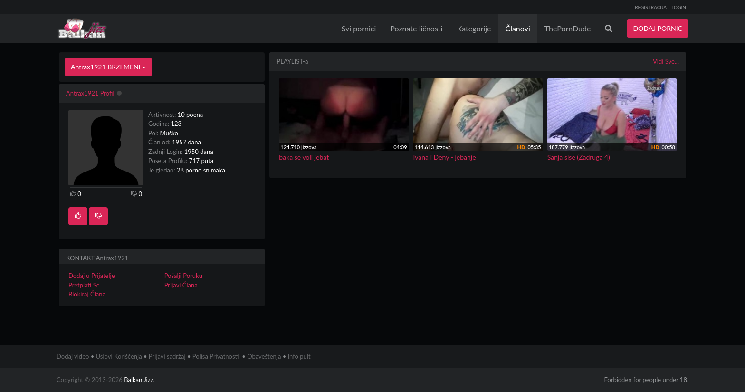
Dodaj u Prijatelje (91, 275)
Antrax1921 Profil (90, 93)
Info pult (299, 356)
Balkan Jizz (138, 379)
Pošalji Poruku (183, 275)
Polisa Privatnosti (215, 356)
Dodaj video (73, 356)
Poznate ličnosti (416, 28)
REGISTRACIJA (651, 7)
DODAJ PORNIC (657, 28)
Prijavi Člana (181, 285)
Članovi (517, 28)
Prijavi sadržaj (167, 356)
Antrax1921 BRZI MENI (108, 67)
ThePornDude (567, 28)
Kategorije (474, 28)
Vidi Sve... (666, 61)
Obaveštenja (264, 356)
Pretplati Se (84, 285)
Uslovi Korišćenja (119, 356)
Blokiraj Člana (86, 294)
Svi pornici (359, 28)
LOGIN (678, 7)
